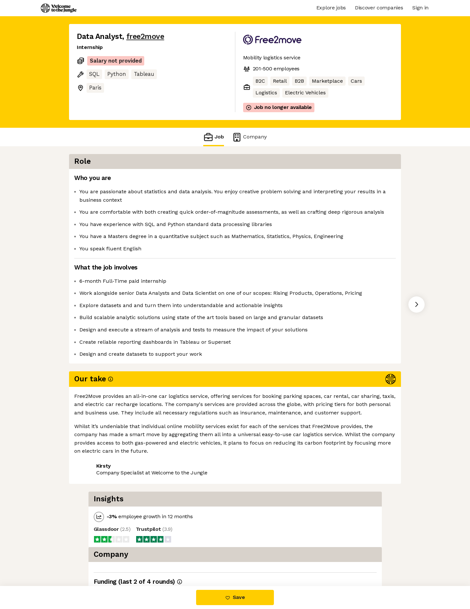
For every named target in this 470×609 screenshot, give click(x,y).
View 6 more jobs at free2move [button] (161, 463)
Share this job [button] (94, 463)
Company (249, 137)
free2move (145, 36)
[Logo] (58, 8)
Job (213, 137)
